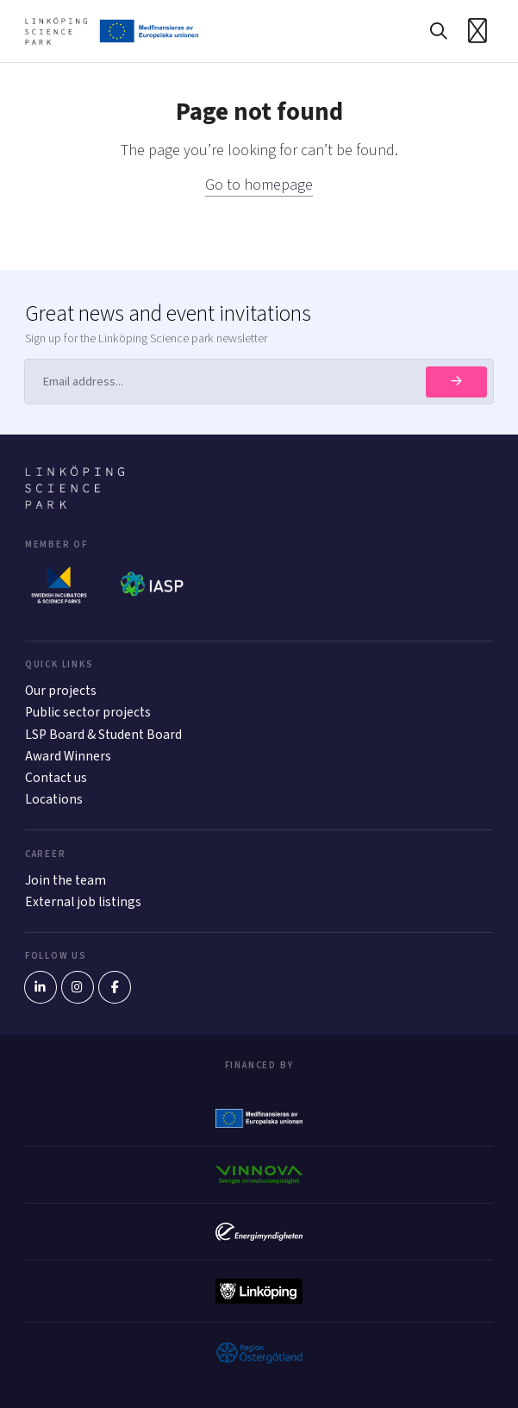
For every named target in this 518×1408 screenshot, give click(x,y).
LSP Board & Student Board (103, 734)
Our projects (61, 690)
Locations (54, 799)
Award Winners (68, 756)
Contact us (56, 777)
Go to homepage (259, 185)
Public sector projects (88, 712)
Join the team (65, 880)
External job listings (83, 901)
